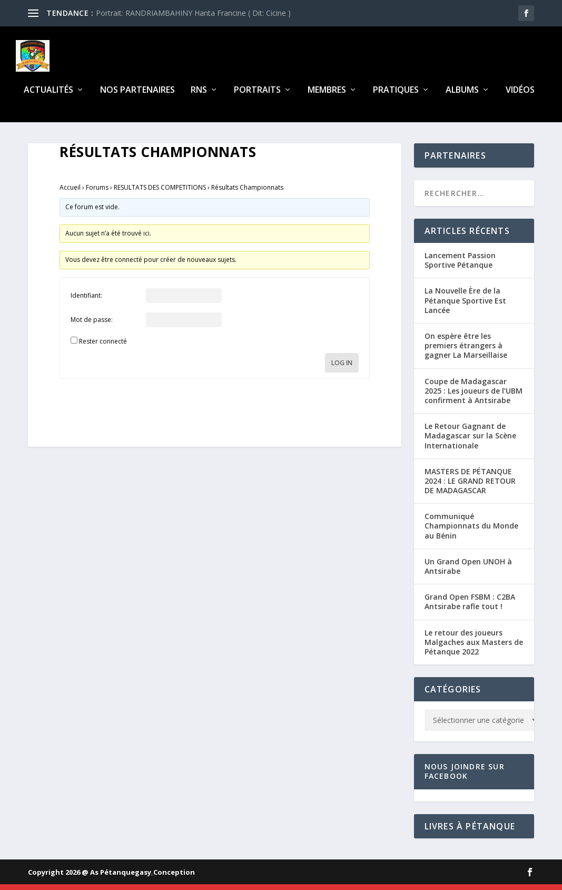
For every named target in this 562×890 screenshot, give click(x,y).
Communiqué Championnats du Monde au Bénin (471, 531)
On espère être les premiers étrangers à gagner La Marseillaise (466, 351)
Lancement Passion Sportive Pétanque (460, 266)
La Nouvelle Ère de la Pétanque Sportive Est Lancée (465, 306)
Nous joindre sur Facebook (465, 777)
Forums (97, 193)
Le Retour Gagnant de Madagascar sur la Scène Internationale (470, 441)
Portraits (257, 97)
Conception (174, 878)
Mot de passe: (92, 325)
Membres (327, 97)
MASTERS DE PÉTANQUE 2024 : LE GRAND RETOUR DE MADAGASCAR (470, 487)
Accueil (70, 193)
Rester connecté (103, 347)
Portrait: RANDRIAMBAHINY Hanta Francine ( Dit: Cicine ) (193, 13)
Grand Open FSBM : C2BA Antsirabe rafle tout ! (470, 608)
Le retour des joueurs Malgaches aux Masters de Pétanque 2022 (474, 647)
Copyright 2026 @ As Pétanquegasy (89, 878)
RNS (199, 97)
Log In (341, 369)
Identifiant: (86, 301)
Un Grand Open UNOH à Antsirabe (468, 572)
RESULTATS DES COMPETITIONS (160, 193)
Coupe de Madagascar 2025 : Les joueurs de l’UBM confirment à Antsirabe (473, 396)
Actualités (48, 97)
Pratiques (396, 97)
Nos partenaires (137, 97)
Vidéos (520, 97)
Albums (462, 97)
